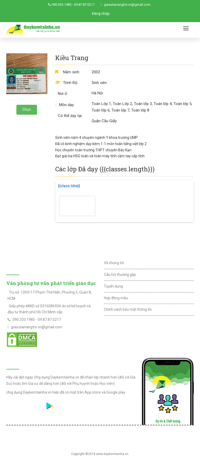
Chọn (26, 109)
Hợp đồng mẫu (116, 298)
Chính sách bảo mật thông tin (128, 309)
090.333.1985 (61, 4)
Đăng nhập (101, 13)
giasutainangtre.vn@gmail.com (127, 4)
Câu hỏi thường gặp (120, 274)
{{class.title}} (69, 186)
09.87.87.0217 (84, 4)
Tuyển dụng (113, 286)
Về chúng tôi (114, 263)
